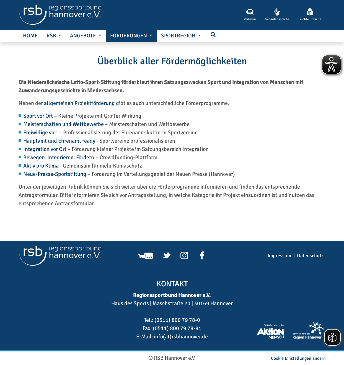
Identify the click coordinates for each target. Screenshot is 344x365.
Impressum (279, 256)
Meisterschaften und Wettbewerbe (63, 124)
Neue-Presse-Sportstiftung (54, 174)
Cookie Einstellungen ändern (298, 358)
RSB (51, 35)
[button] (213, 35)
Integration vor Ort (44, 149)
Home (30, 35)
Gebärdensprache (277, 14)
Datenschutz (310, 256)
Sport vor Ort (38, 115)
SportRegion (178, 35)
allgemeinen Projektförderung (79, 103)
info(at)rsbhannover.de (181, 336)
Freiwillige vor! (41, 132)
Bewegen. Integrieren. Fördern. (59, 157)
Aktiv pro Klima (41, 165)
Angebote (83, 35)
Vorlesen (250, 14)
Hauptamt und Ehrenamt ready (59, 140)
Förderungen (129, 35)
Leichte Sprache (309, 14)
